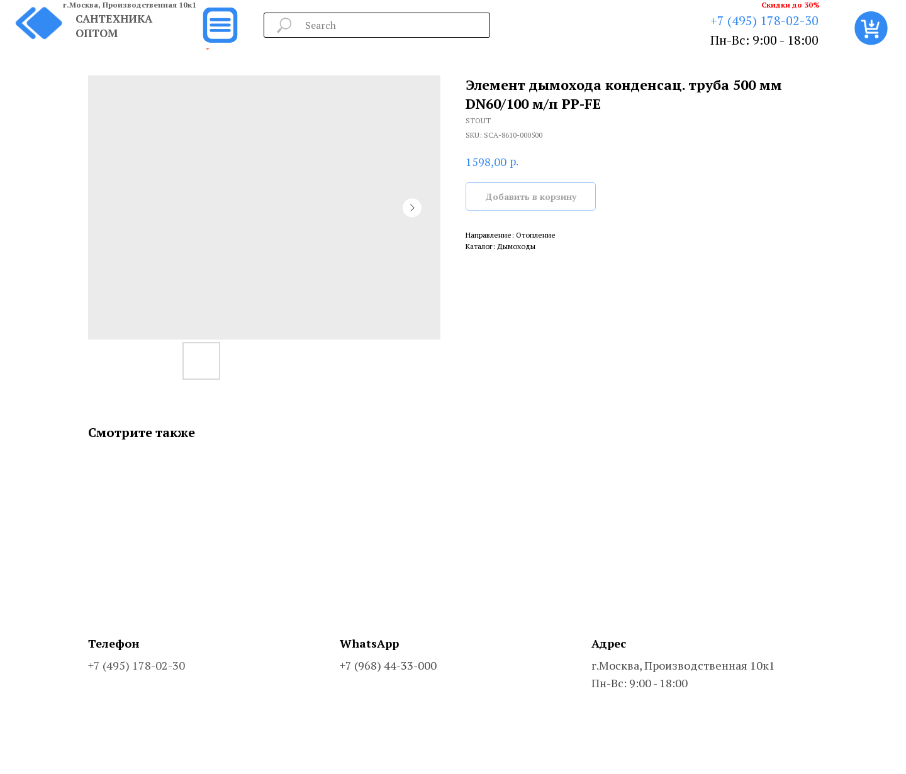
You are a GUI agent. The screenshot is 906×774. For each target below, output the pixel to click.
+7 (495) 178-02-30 (764, 20)
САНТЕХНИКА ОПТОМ (114, 25)
